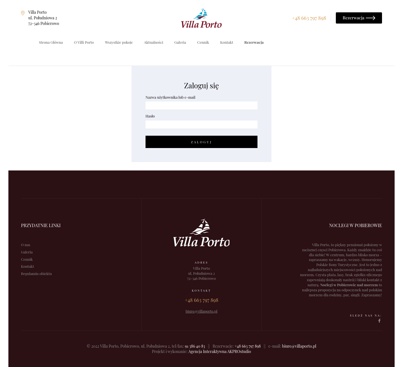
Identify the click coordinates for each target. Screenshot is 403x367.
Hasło (150, 116)
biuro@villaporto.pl (299, 346)
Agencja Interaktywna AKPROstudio (219, 351)
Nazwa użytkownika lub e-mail (170, 97)
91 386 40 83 (195, 346)
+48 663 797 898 (248, 346)
